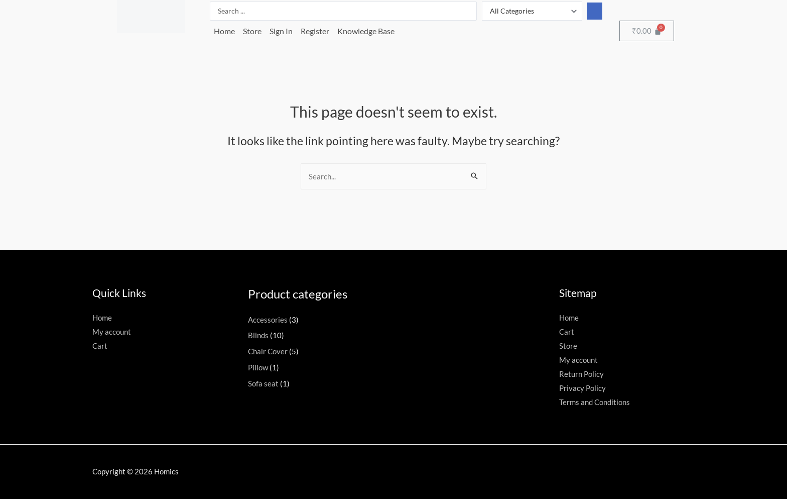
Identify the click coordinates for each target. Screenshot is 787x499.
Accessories (268, 319)
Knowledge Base (366, 31)
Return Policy (581, 373)
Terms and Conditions (594, 402)
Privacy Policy (582, 387)
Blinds (258, 335)
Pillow (258, 367)
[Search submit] (594, 11)
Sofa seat (263, 383)
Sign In (281, 31)
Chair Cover (268, 351)
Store (252, 31)
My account (111, 331)
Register (315, 31)
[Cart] (646, 31)
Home (224, 31)
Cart (99, 345)
